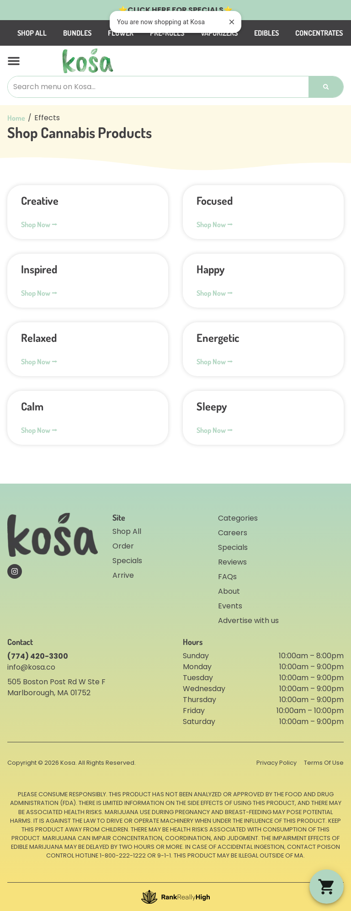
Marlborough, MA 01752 (48, 692)
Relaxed (39, 337)
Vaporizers (249, 32)
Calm (32, 406)
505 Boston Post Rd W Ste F (56, 682)
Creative (39, 200)
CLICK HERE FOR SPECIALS (175, 10)
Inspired (39, 269)
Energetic (218, 337)
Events (230, 606)
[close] (232, 22)
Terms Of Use (324, 763)
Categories (238, 518)
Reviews (232, 562)
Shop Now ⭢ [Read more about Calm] (39, 430)
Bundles (107, 32)
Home (16, 118)
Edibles (296, 32)
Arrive (123, 575)
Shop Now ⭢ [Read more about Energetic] (215, 361)
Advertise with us (248, 620)
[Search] (325, 86)
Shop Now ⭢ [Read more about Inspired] (39, 293)
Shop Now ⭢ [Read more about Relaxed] (39, 361)
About (229, 591)
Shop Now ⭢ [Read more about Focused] (215, 224)
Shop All (62, 32)
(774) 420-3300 (37, 656)
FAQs (227, 576)
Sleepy (212, 406)
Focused (215, 200)
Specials (127, 560)
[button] (13, 60)
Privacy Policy (276, 763)
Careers (232, 532)
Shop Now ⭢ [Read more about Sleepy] (215, 430)
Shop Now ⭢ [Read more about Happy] (215, 293)
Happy (210, 269)
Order (123, 546)
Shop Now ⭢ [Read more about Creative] (39, 224)
